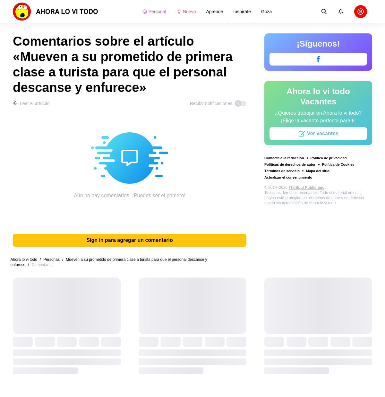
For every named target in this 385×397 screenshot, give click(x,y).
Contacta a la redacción (284, 158)
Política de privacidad (329, 158)
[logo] (55, 11)
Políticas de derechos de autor (290, 164)
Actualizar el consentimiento (288, 177)
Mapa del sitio (317, 171)
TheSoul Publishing (307, 187)
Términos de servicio (282, 171)
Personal (154, 11)
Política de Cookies (338, 164)
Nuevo (186, 11)
